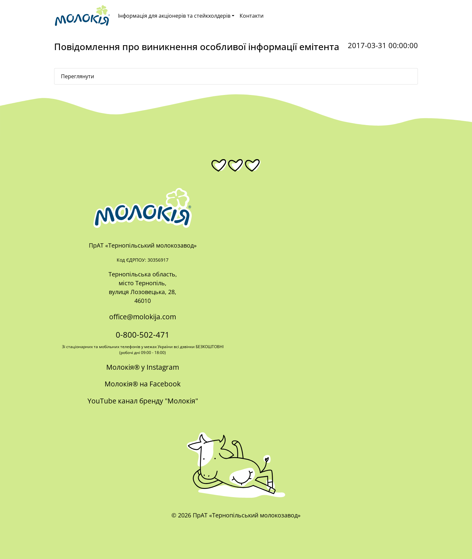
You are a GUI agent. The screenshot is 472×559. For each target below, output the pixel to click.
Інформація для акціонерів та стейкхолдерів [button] (174, 15)
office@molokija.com (142, 316)
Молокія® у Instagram (142, 367)
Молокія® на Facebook (143, 383)
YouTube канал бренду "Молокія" (143, 400)
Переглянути (77, 76)
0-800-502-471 (142, 334)
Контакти (252, 15)
